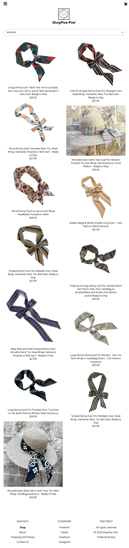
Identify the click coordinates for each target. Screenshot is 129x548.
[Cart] (125, 4)
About (22, 532)
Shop (23, 527)
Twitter (64, 532)
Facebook (64, 537)
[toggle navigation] (5, 3)
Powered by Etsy (106, 537)
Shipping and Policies (22, 537)
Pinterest (64, 527)
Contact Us (23, 542)
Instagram (64, 542)
